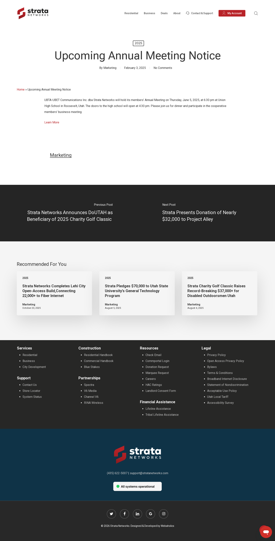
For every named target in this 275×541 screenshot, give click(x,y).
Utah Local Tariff (217, 397)
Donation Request (157, 367)
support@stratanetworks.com (149, 473)
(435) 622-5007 (117, 473)
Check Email (153, 355)
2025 (138, 43)
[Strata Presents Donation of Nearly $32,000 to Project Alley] (206, 213)
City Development (34, 367)
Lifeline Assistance (158, 409)
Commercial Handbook (98, 361)
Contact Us (30, 385)
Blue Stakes (92, 367)
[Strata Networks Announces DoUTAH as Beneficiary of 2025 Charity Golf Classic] (69, 213)
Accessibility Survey (220, 403)
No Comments (163, 68)
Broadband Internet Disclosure (227, 379)
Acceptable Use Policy (222, 391)
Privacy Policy (216, 355)
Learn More (51, 122)
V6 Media (90, 391)
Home (21, 89)
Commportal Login (157, 361)
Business (29, 361)
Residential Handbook (98, 355)
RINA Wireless (93, 403)
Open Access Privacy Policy (225, 361)
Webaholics (167, 525)
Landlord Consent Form (161, 391)
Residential (30, 355)
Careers (151, 379)
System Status (32, 397)
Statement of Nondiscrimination (227, 385)
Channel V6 (91, 397)
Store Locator (31, 391)
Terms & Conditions (220, 373)
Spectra (89, 385)
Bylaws (212, 367)
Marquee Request (157, 373)
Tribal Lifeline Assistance (162, 414)
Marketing (109, 68)
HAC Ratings (154, 385)
